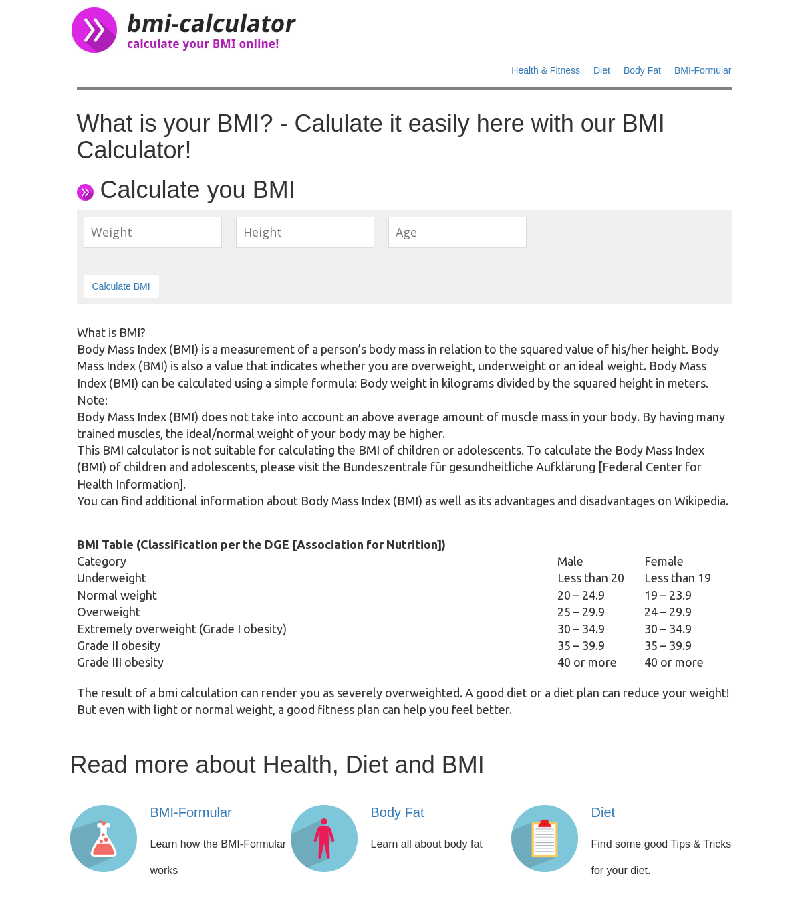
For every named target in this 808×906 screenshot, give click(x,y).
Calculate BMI (121, 286)
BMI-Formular (703, 70)
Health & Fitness (545, 70)
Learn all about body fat (427, 844)
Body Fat (642, 70)
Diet (601, 70)
